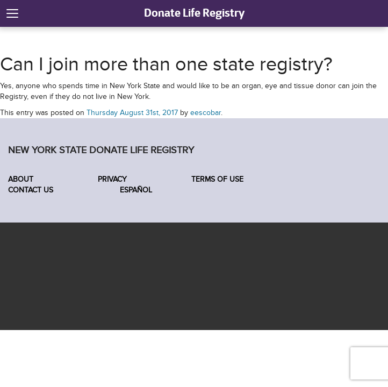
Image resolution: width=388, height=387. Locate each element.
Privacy (112, 179)
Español (135, 190)
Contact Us (30, 190)
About (20, 179)
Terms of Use (217, 179)
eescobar (205, 112)
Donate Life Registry (194, 12)
